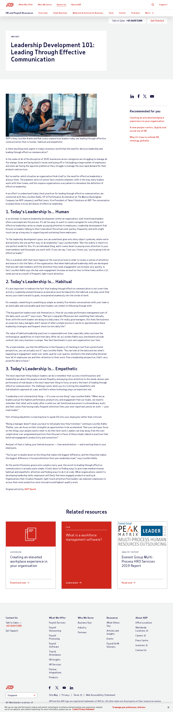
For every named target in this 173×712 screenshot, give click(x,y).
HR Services (55, 664)
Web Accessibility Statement (101, 695)
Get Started (157, 20)
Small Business (60, 13)
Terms (76, 695)
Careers (139, 635)
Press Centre (141, 640)
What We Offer (26, 4)
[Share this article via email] (152, 96)
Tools (111, 13)
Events (122, 13)
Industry (82, 627)
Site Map (53, 695)
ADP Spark (30, 489)
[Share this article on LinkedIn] (132, 96)
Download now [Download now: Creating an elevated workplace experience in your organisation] (18, 582)
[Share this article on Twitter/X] (144, 96)
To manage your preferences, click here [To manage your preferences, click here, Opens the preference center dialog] (128, 707)
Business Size (85, 622)
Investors (140, 645)
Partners (82, 632)
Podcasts (135, 13)
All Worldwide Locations (18, 702)
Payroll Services (57, 622)
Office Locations (143, 622)
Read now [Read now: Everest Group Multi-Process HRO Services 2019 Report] (127, 582)
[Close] (168, 707)
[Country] (21, 695)
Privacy (66, 695)
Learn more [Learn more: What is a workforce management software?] (72, 582)
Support (163, 4)
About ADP (76, 4)
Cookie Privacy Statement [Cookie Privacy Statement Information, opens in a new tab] (83, 709)
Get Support (12, 630)
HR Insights (54, 659)
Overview (43, 13)
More (147, 13)
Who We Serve (45, 4)
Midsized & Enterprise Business (88, 13)
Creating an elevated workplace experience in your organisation (147, 119)
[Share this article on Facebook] (138, 96)
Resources (61, 4)
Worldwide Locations (140, 629)
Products (53, 677)
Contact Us (12, 617)
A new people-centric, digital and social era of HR (148, 129)
